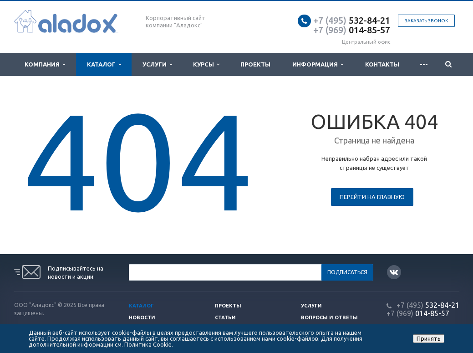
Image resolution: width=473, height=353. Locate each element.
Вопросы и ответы (329, 317)
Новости (142, 317)
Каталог (104, 64)
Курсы (206, 64)
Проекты (255, 64)
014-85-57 (351, 30)
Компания (45, 64)
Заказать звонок (426, 20)
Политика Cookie (148, 344)
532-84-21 (351, 20)
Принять (429, 338)
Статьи (225, 317)
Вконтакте (394, 272)
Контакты (382, 64)
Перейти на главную (372, 197)
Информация (317, 64)
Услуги (157, 64)
